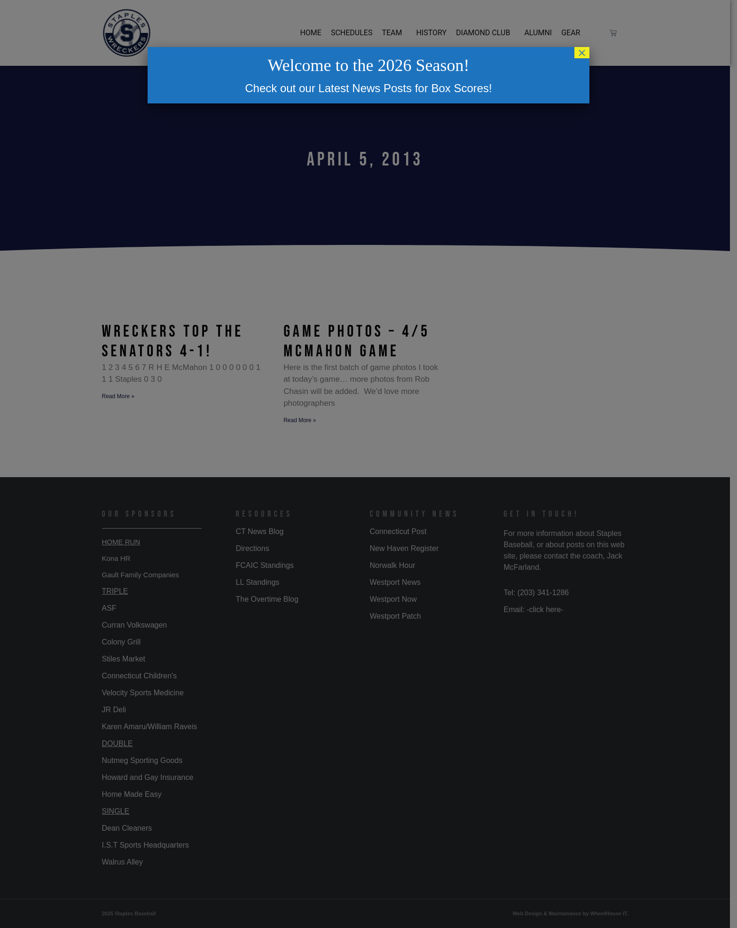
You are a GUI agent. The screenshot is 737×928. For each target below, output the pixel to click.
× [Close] (582, 52)
